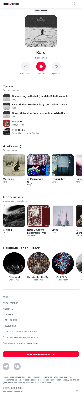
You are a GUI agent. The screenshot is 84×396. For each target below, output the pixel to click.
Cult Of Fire (62, 277)
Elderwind (14, 277)
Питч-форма (10, 320)
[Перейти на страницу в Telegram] (6, 366)
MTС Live (8, 297)
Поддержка (9, 326)
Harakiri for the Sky (38, 277)
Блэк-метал (41, 57)
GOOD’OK (8, 314)
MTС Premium (10, 303)
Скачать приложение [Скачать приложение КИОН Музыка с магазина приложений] (41, 354)
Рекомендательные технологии (20, 343)
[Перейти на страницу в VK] (17, 366)
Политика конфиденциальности (20, 337)
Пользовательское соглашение (20, 331)
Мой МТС (8, 309)
